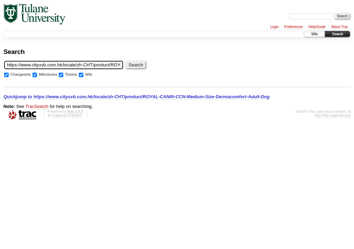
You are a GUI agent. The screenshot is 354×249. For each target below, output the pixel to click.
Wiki (314, 34)
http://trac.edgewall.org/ (333, 115)
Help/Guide (317, 27)
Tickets (71, 75)
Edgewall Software (67, 115)
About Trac (339, 27)
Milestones (48, 75)
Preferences (293, 27)
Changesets (20, 75)
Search (337, 34)
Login (274, 27)
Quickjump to (136, 96)
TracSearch (36, 106)
